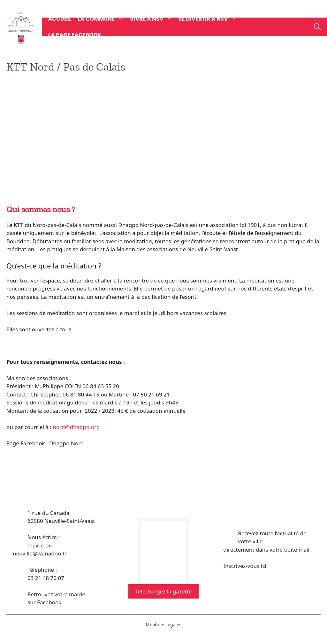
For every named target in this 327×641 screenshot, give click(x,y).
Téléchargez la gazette (163, 591)
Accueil (60, 19)
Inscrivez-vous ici (244, 565)
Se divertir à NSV (211, 19)
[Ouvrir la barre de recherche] (317, 26)
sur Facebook (44, 602)
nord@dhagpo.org (76, 427)
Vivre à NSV (154, 19)
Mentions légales (163, 625)
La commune (104, 19)
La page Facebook (75, 35)
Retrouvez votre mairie (56, 594)
